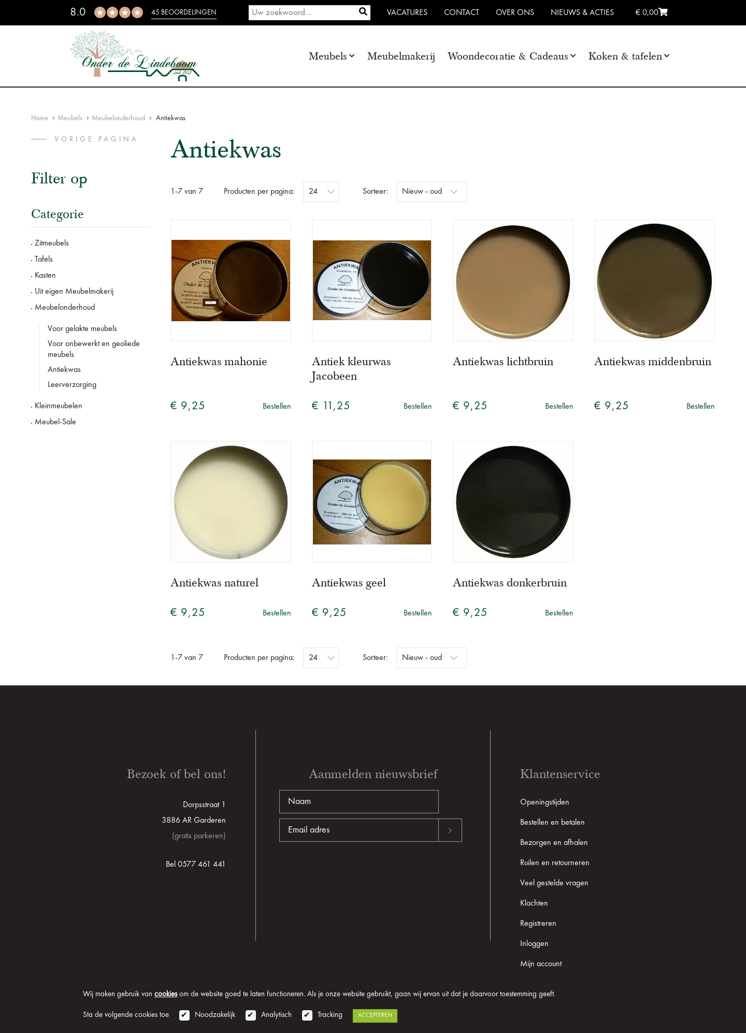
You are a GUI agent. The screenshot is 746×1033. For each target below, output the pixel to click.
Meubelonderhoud (118, 118)
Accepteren (375, 1015)
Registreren (538, 924)
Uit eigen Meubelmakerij (74, 292)
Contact (461, 13)
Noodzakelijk (215, 1015)
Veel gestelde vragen (554, 883)
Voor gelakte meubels (82, 329)
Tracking (330, 1015)
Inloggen (534, 944)
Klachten (534, 903)
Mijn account (541, 964)
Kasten (45, 275)
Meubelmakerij (401, 56)
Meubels (328, 56)
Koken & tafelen (625, 56)
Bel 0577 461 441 (196, 864)
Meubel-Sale (55, 422)
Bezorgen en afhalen (554, 843)
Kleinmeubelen (58, 406)
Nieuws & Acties (582, 13)
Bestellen (277, 407)
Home (39, 118)
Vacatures (407, 13)
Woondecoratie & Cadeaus (508, 56)
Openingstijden (544, 802)
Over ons (515, 13)
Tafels (44, 259)
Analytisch (276, 1015)
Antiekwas (64, 370)
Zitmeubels (52, 243)
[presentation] (358, 875)
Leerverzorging (72, 385)
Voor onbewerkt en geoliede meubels (94, 349)
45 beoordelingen (184, 12)
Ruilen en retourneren (555, 863)
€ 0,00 (652, 13)
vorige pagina (96, 139)
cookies (165, 994)
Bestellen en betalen (552, 823)
